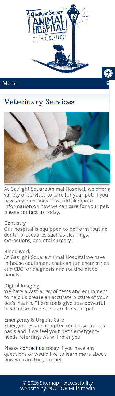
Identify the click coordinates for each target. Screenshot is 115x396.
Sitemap (49, 382)
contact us (32, 212)
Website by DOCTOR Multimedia (57, 388)
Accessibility (78, 382)
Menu (9, 83)
